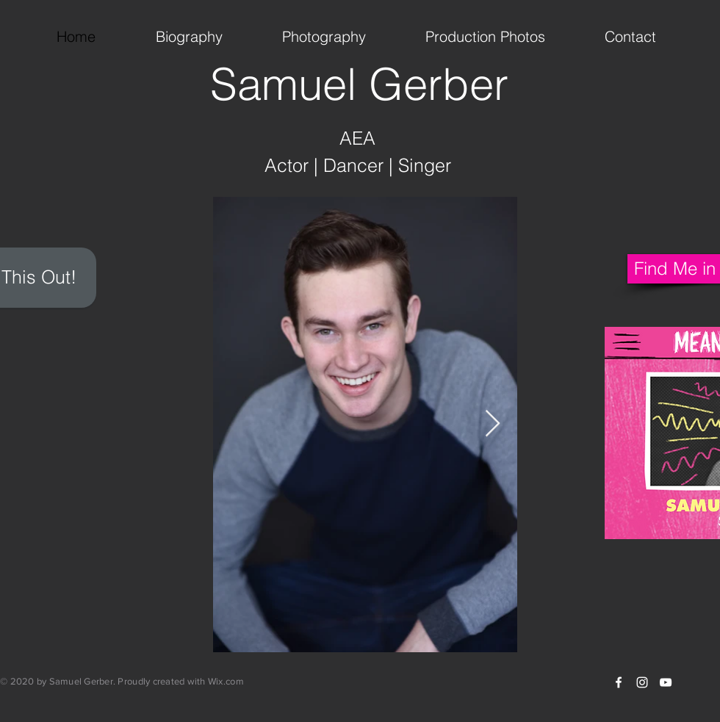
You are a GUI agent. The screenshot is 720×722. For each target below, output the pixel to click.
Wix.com (226, 681)
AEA (357, 138)
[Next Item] (492, 424)
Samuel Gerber (359, 84)
